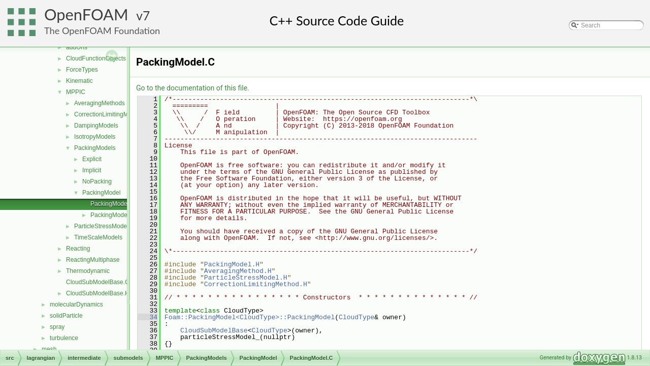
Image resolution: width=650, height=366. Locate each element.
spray (57, 326)
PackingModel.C (112, 203)
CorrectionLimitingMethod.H (255, 284)
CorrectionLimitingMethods (110, 114)
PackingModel (101, 192)
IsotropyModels (94, 136)
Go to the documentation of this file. (192, 88)
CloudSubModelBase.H (97, 293)
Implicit (91, 170)
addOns (76, 47)
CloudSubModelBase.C (97, 282)
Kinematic (79, 80)
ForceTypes (82, 69)
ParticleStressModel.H (245, 277)
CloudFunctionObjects (96, 58)
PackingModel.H (112, 215)
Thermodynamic (88, 270)
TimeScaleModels (98, 237)
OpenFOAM (86, 14)
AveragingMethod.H (238, 271)
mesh (49, 349)
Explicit (92, 159)
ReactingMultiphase (92, 259)
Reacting (78, 248)
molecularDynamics (76, 304)
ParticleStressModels (103, 226)
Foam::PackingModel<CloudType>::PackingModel (250, 317)
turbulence (64, 338)
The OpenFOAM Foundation (102, 30)
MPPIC (75, 92)
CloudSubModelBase (214, 330)
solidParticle (66, 315)
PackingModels (94, 147)
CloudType (356, 317)
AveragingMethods (99, 103)
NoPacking (97, 181)
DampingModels (96, 125)
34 (147, 317)
